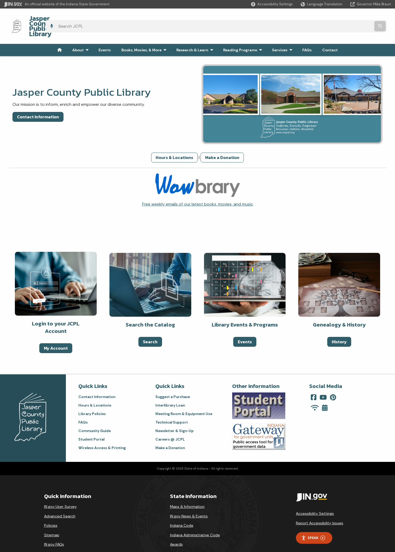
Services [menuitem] (283, 35)
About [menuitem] (81, 35)
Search (150, 327)
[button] (272, 4)
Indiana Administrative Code (195, 520)
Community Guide (94, 416)
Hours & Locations (174, 143)
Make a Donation (222, 143)
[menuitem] (59, 36)
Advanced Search (59, 501)
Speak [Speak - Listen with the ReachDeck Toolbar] (313, 523)
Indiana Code (181, 511)
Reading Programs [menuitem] (244, 35)
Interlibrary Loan (170, 390)
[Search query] (344, 19)
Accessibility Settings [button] (315, 499)
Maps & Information (187, 492)
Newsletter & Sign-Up (174, 416)
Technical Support (171, 407)
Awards (176, 530)
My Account (56, 334)
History (339, 327)
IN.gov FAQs (54, 530)
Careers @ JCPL (170, 425)
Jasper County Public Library (68, 19)
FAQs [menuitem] (307, 35)
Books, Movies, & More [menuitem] (145, 35)
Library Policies (92, 399)
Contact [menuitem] (330, 35)
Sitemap (51, 520)
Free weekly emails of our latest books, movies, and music (197, 190)
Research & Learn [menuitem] (196, 35)
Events (245, 327)
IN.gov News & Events (189, 501)
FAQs (83, 407)
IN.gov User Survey (60, 492)
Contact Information (38, 102)
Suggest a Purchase (172, 382)
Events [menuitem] (105, 35)
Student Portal (91, 425)
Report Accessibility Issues (319, 508)
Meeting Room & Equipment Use (183, 399)
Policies (50, 511)
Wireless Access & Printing (102, 433)
